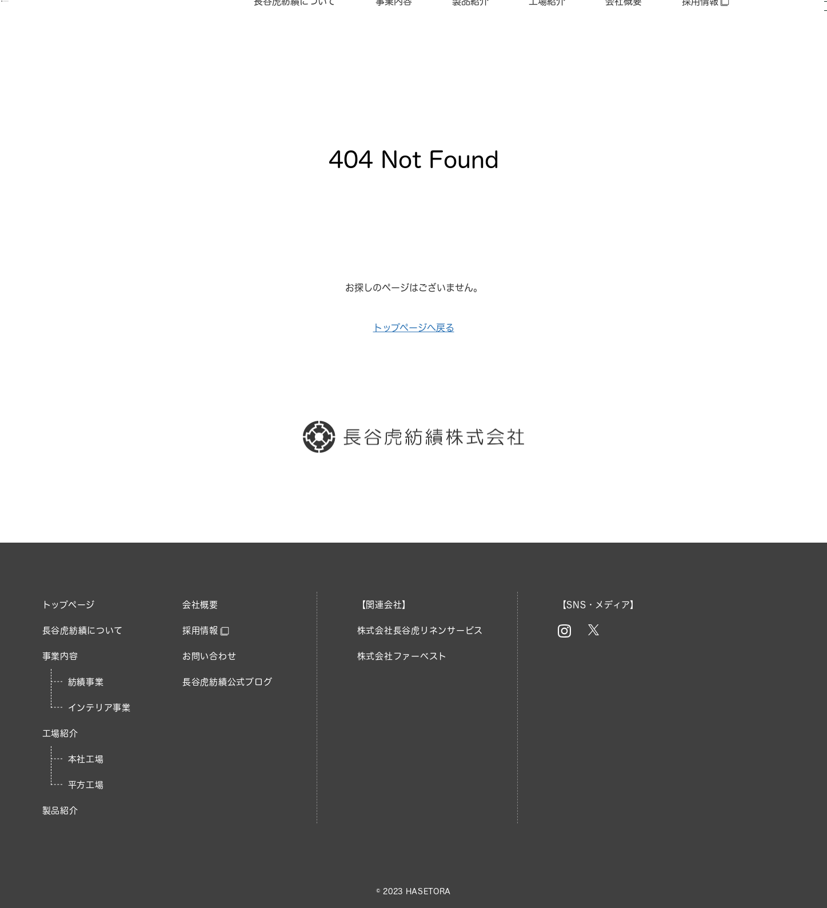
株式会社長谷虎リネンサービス (420, 630)
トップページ (68, 604)
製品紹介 (470, 33)
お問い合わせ (209, 656)
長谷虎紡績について (294, 33)
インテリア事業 (99, 707)
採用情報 (706, 34)
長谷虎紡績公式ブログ (227, 682)
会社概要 (623, 33)
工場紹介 (547, 33)
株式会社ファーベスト (402, 656)
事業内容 (393, 33)
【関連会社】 (384, 604)
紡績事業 (86, 682)
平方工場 (86, 784)
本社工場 (86, 759)
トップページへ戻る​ (413, 327)
